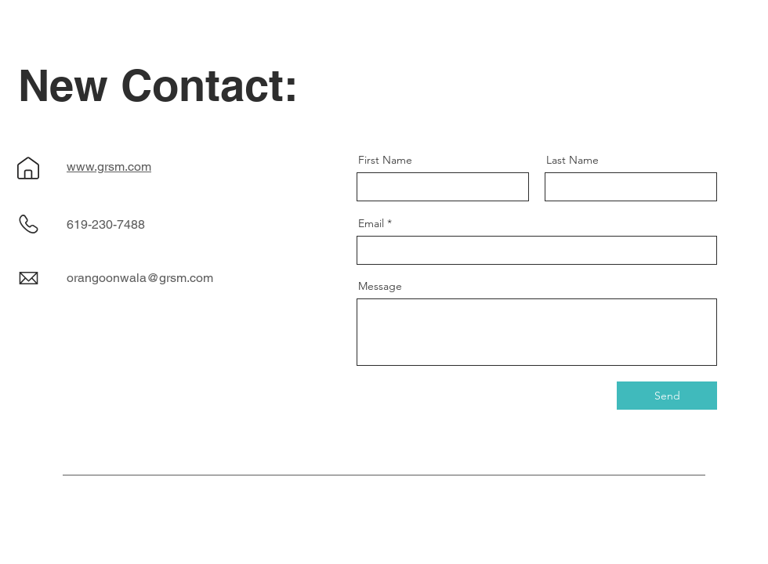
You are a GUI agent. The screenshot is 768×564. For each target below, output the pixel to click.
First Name (385, 159)
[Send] (667, 395)
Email (371, 223)
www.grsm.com (109, 166)
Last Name (572, 159)
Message (380, 285)
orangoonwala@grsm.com (140, 277)
